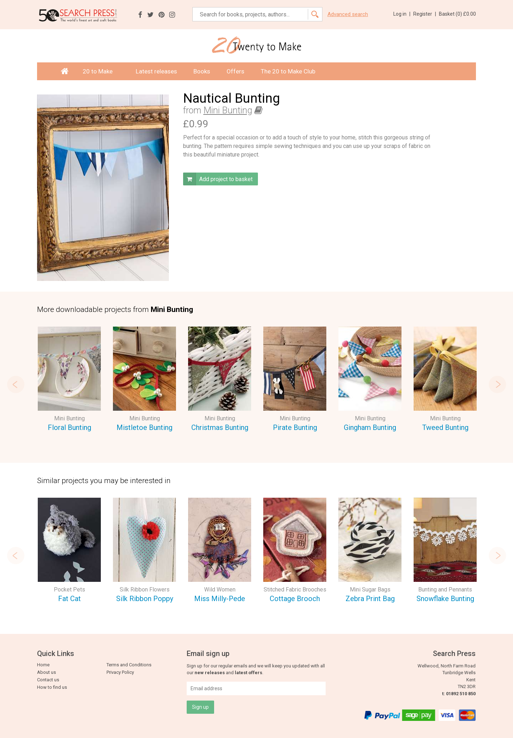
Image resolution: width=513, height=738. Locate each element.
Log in (401, 14)
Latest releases (156, 71)
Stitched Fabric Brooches (295, 589)
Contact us (48, 679)
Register (424, 14)
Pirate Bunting (295, 427)
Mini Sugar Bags (370, 589)
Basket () (457, 14)
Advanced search (347, 14)
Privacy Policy (120, 672)
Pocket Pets (69, 589)
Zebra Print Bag (370, 598)
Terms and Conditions (129, 664)
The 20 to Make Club (288, 71)
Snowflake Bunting (445, 598)
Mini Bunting (227, 110)
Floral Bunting (69, 427)
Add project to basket (218, 179)
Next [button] (497, 384)
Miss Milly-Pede (219, 598)
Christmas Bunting (219, 427)
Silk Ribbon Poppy (144, 598)
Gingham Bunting (370, 427)
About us (46, 672)
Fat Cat (69, 598)
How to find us (52, 687)
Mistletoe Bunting (144, 427)
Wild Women (219, 589)
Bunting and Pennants (445, 589)
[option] (69, 380)
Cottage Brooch (295, 598)
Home (43, 664)
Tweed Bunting (445, 427)
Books (201, 71)
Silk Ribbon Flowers (145, 589)
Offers (235, 71)
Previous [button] (16, 384)
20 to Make (101, 71)
